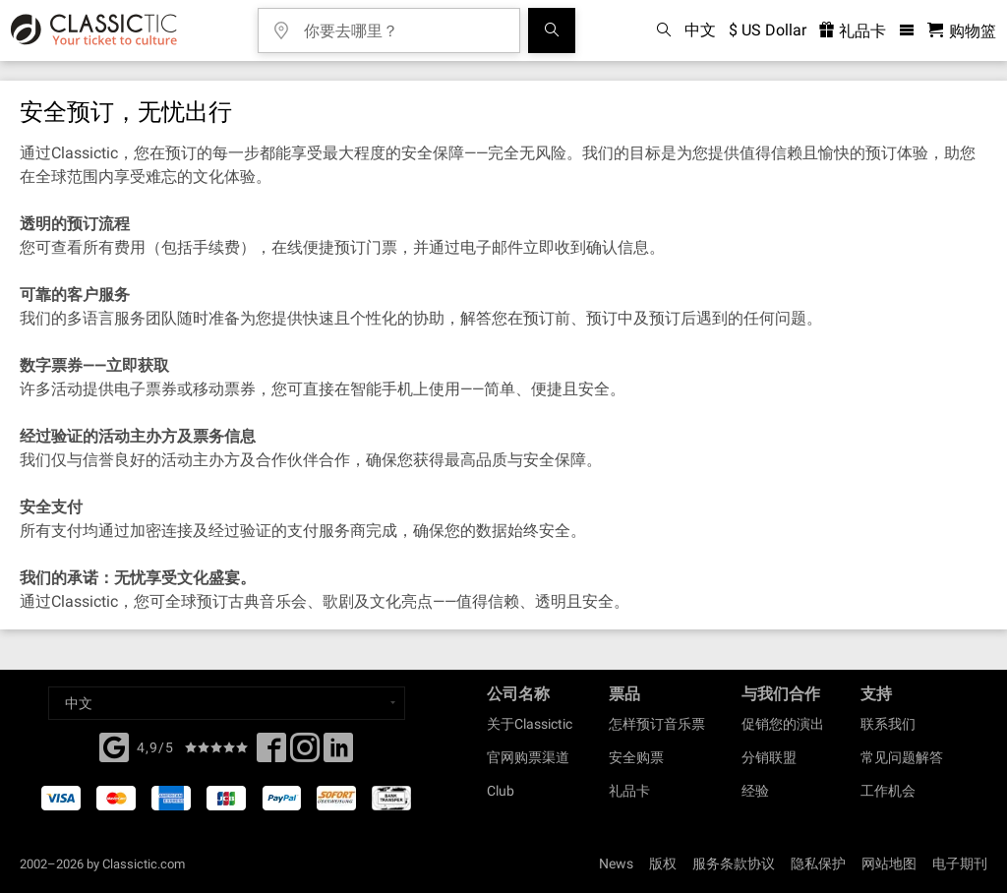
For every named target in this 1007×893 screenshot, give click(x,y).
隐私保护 (818, 863)
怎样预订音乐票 (657, 724)
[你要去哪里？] (403, 24)
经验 (755, 791)
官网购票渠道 (528, 757)
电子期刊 (959, 863)
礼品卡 (629, 791)
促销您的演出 (782, 724)
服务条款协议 (733, 863)
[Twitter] (305, 753)
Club (500, 791)
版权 (663, 863)
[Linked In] (338, 753)
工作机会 (888, 791)
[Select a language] (226, 703)
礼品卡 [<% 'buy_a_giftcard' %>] (852, 31)
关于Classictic (529, 724)
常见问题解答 (901, 757)
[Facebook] (114, 745)
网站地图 (889, 863)
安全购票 (636, 757)
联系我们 (888, 724)
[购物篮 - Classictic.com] (961, 31)
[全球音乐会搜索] (551, 30)
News (616, 863)
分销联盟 (769, 757)
